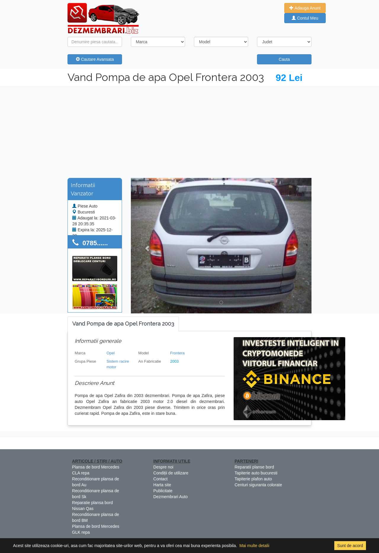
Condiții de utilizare (170, 473)
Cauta (284, 59)
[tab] (123, 324)
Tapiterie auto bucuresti (256, 473)
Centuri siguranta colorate (258, 484)
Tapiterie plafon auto (253, 478)
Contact (160, 478)
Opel (111, 353)
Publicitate (163, 490)
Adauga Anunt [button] (304, 8)
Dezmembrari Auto (170, 496)
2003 (174, 361)
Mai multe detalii (254, 545)
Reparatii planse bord (254, 467)
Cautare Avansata (95, 59)
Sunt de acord (350, 545)
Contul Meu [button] (305, 18)
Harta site (162, 484)
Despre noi (163, 467)
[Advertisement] (189, 130)
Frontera (177, 353)
